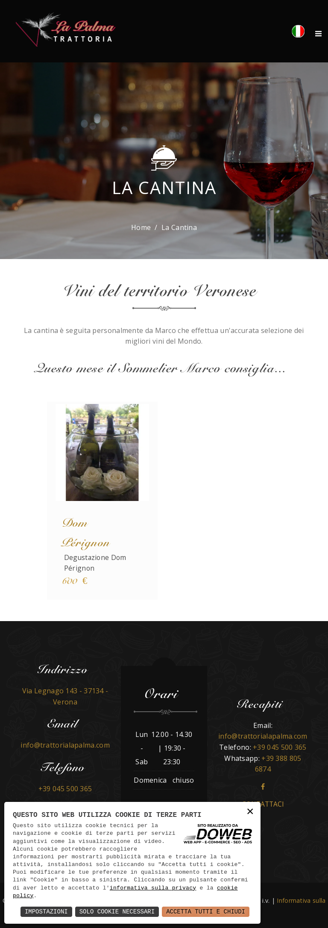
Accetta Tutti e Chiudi (205, 911)
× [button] (250, 812)
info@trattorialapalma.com (65, 745)
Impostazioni (46, 911)
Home (141, 227)
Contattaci (263, 804)
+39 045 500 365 (65, 788)
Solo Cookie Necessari (117, 911)
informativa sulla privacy (153, 888)
